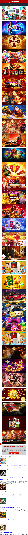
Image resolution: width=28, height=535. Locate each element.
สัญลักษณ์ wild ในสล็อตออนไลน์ (7, 519)
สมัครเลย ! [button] (14, 453)
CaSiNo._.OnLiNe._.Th (14, 467)
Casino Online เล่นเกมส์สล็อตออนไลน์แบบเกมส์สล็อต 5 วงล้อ (13, 465)
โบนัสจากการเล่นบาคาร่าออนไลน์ (7, 532)
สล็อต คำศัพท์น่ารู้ (3, 491)
